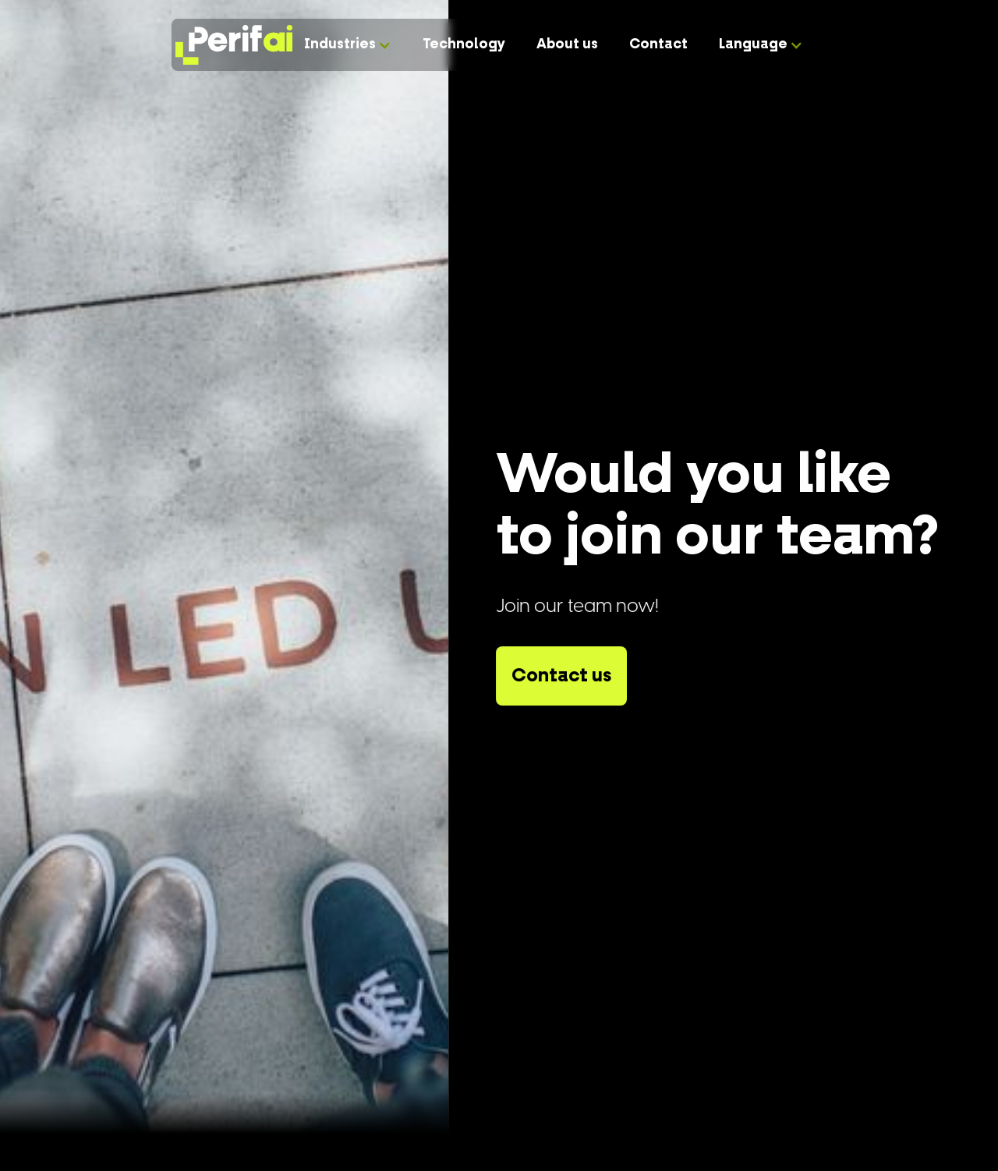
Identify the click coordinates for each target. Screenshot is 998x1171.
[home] (230, 45)
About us (567, 44)
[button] (347, 45)
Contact (658, 44)
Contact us (561, 676)
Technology (464, 44)
